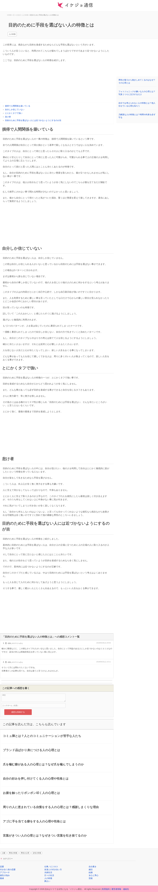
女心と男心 (93, 875)
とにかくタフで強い (13, 113)
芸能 (91, 878)
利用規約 (106, 889)
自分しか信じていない (14, 109)
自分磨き (92, 866)
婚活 (91, 869)
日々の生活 (49, 875)
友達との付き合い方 (53, 869)
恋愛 (2, 866)
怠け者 (8, 117)
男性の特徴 (13, 853)
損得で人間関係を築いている (17, 106)
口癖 (3, 853)
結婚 (91, 872)
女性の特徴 (37, 853)
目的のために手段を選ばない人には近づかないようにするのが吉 (33, 120)
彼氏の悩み (5, 875)
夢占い (47, 881)
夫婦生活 (48, 872)
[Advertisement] (57, 82)
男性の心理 (25, 853)
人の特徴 (12, 34)
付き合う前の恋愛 (8, 869)
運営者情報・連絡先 (120, 889)
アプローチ (5, 872)
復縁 (2, 878)
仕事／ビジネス (51, 866)
